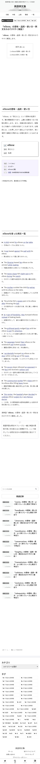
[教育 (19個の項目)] (35, 730)
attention (18, 331)
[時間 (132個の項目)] (27, 719)
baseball (19, 394)
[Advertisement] (20, 81)
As (4, 314)
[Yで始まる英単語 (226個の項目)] (31, 716)
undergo (5, 397)
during (9, 276)
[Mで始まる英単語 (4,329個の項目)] (29, 688)
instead (4, 317)
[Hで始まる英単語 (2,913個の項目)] (11, 698)
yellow (22, 369)
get (10, 331)
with (28, 251)
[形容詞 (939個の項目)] (6, 712)
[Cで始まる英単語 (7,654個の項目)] (29, 677)
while (10, 265)
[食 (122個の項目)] (35, 719)
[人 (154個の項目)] (20, 719)
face (6, 369)
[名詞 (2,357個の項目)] (19, 702)
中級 (9, 172)
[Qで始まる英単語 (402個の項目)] (9, 716)
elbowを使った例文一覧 (19, 55)
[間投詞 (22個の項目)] (27, 730)
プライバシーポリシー (20, 757)
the (27, 242)
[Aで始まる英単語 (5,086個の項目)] (29, 681)
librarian (10, 262)
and (12, 344)
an (26, 367)
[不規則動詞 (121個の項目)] (7, 723)
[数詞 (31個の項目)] (5, 730)
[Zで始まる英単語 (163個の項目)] (9, 719)
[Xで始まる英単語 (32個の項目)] (31, 726)
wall (25, 251)
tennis (9, 273)
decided (31, 394)
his (16, 242)
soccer (9, 367)
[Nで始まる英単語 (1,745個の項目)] (9, 709)
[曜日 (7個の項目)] (20, 736)
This (5, 394)
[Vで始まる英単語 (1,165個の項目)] (23, 709)
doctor (4, 399)
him (27, 328)
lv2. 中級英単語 (7, 20)
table (31, 242)
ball (17, 303)
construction (12, 380)
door (3, 356)
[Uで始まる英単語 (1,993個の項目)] (31, 702)
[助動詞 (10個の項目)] (29, 733)
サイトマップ (29, 754)
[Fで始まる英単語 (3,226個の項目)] (29, 695)
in (30, 273)
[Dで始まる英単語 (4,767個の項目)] (11, 684)
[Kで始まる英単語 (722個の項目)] (17, 712)
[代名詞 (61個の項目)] (23, 723)
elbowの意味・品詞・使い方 (20, 51)
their (23, 342)
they (23, 314)
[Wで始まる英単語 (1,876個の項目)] (29, 705)
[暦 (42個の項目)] (4, 726)
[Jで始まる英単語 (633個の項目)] (31, 712)
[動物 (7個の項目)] (8, 736)
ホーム (10, 751)
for (28, 287)
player (14, 273)
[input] (20, 489)
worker (20, 380)
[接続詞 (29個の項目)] (12, 730)
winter (9, 394)
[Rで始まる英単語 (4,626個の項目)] (29, 684)
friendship (16, 314)
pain (27, 273)
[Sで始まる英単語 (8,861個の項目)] (11, 677)
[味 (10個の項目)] (35, 733)
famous (30, 397)
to (8, 331)
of (11, 314)
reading (16, 265)
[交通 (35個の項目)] (20, 726)
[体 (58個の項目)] (35, 723)
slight (23, 273)
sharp (30, 380)
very (25, 397)
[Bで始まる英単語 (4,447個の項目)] (11, 688)
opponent (31, 367)
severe (20, 301)
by (21, 397)
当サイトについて (29, 751)
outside (23, 344)
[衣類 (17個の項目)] (5, 733)
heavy (21, 383)
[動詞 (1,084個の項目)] (34, 709)
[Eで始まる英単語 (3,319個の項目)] (29, 691)
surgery (17, 397)
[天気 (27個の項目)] (20, 730)
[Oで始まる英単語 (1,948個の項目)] (11, 705)
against (17, 251)
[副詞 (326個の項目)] (20, 716)
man (6, 251)
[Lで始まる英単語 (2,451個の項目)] (9, 702)
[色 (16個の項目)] (16, 733)
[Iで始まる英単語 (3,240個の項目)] (11, 695)
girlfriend (10, 328)
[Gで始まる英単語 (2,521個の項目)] (29, 698)
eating (32, 287)
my (22, 353)
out (18, 356)
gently (17, 328)
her (21, 262)
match (17, 276)
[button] (36, 489)
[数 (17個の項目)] (11, 733)
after (3, 303)
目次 (17, 47)
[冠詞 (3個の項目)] (32, 736)
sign (8, 314)
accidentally (9, 353)
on (24, 242)
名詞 (34, 20)
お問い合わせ (10, 754)
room (27, 356)
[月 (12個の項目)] (22, 733)
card (27, 369)
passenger (11, 342)
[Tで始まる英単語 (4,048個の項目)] (11, 691)
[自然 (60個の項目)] (30, 723)
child (7, 242)
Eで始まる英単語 (20, 20)
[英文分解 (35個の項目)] (12, 726)
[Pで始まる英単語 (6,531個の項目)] (11, 681)
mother (10, 287)
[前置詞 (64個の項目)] (15, 723)
